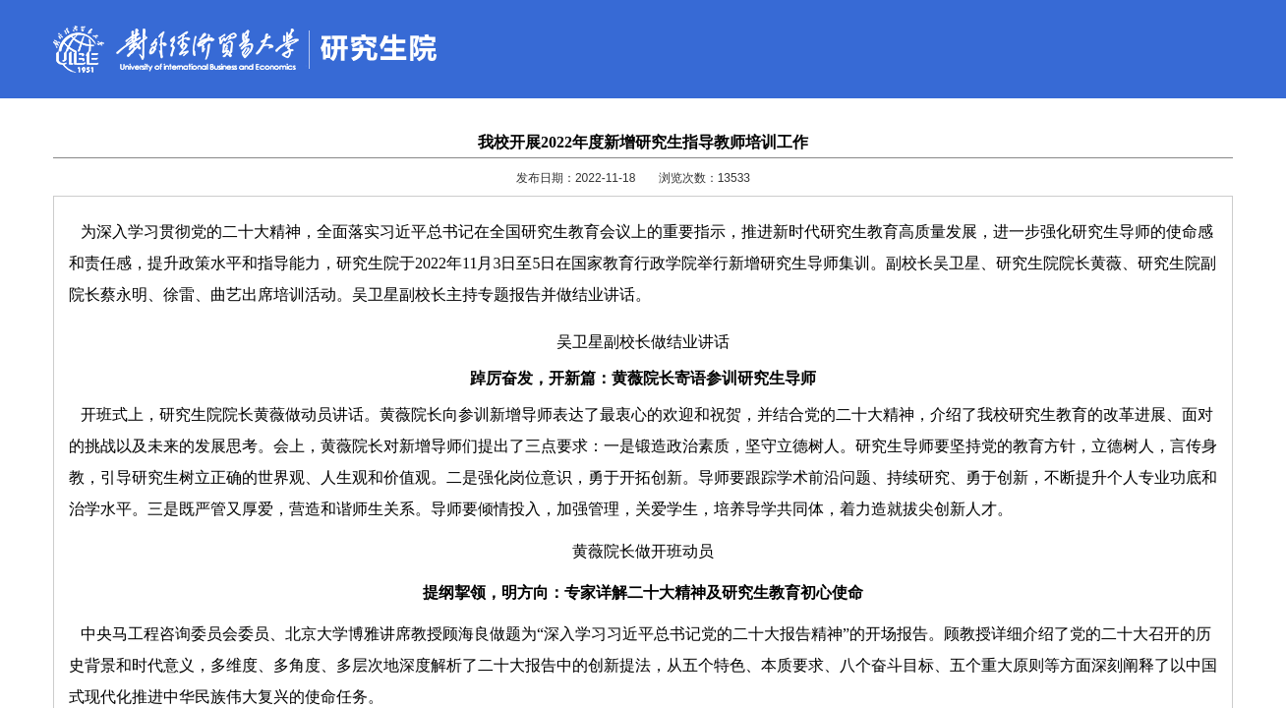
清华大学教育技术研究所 (828, 636)
